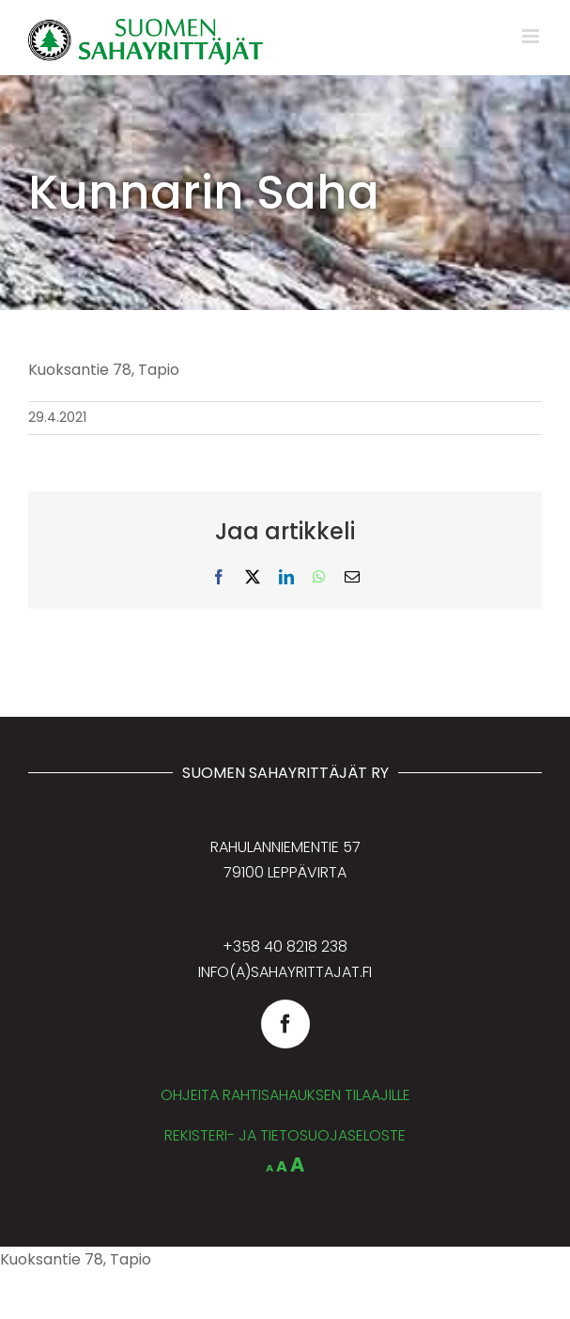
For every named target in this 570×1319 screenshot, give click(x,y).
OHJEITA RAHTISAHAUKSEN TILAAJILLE (285, 1095)
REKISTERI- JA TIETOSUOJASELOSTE (285, 1135)
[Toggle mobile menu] (532, 36)
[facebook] (285, 1024)
